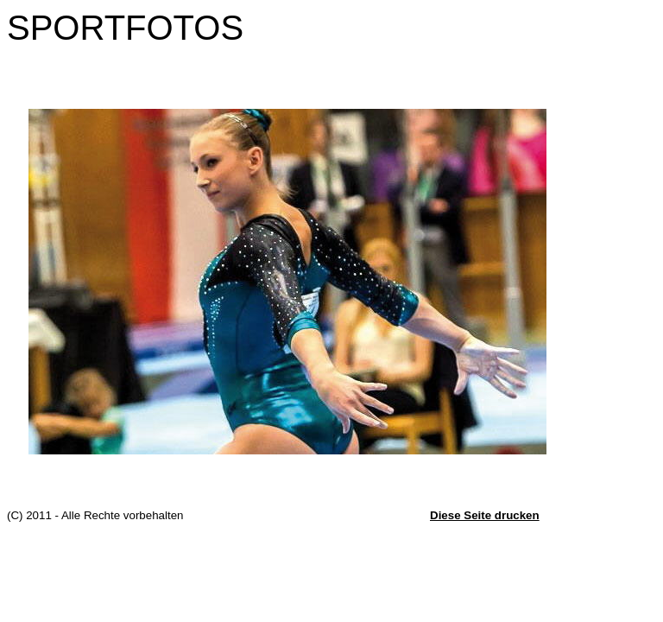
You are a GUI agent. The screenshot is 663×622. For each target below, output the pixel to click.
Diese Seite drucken (485, 515)
